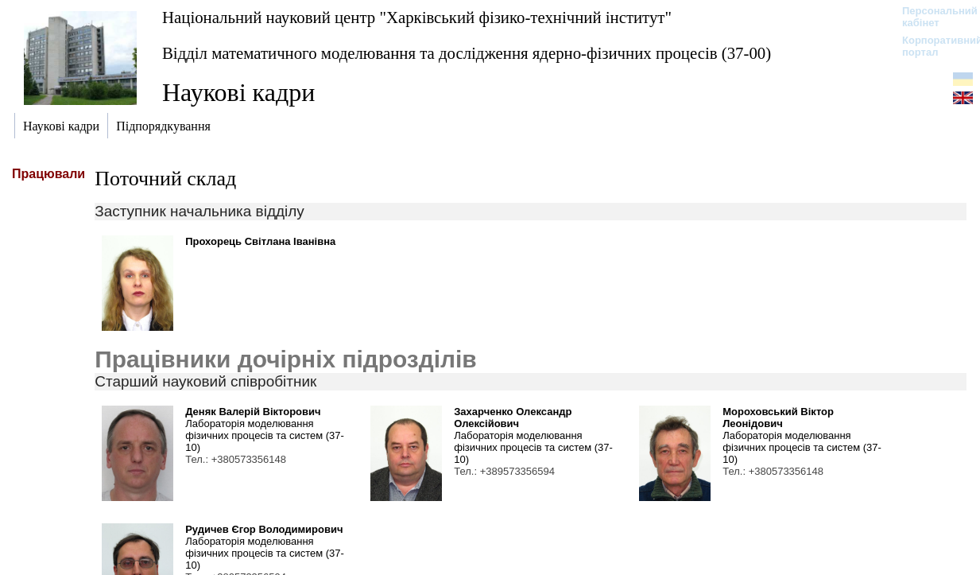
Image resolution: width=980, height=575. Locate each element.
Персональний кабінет (932, 17)
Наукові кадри (238, 92)
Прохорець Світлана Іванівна (260, 241)
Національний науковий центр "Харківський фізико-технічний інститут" (417, 17)
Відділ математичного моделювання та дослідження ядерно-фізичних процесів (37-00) (466, 53)
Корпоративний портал (932, 46)
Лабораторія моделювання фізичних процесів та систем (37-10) (264, 435)
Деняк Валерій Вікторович (252, 412)
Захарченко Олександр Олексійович (512, 417)
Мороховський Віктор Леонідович (778, 417)
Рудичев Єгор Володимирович (264, 529)
